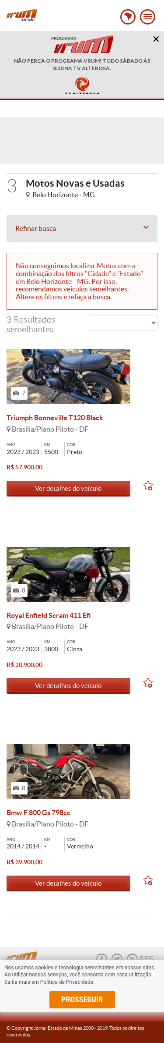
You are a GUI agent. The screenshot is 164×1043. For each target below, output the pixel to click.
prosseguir (82, 999)
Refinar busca (82, 228)
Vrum (22, 15)
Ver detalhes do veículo (68, 488)
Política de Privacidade (66, 982)
